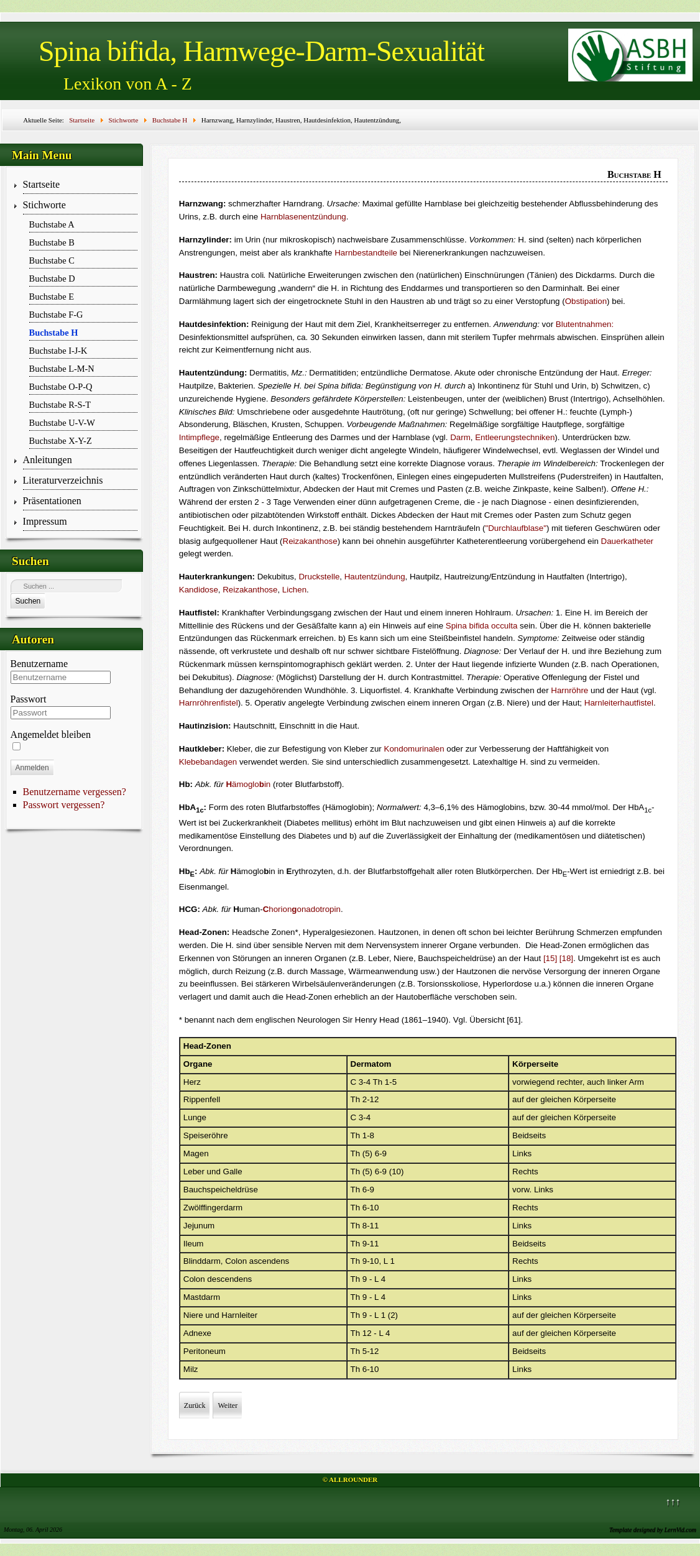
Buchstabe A (52, 224)
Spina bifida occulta (482, 625)
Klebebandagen (208, 761)
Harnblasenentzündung (303, 216)
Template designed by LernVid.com (652, 1529)
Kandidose (198, 589)
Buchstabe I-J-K (58, 351)
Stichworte (44, 205)
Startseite (41, 184)
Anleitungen (47, 459)
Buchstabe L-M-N (61, 369)
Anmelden (32, 767)
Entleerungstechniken (515, 437)
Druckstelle (318, 576)
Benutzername (39, 663)
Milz (190, 1369)
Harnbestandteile (365, 252)
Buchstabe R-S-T (60, 405)
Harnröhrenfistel (208, 702)
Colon (236, 1261)
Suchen (28, 601)
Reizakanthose (310, 541)
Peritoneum (204, 1351)
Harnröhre (569, 690)
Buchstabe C (52, 260)
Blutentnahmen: (585, 324)
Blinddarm (202, 1261)
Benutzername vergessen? (74, 791)
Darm (460, 437)
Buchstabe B (52, 242)
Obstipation (586, 301)
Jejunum (198, 1225)
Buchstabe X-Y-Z (60, 441)
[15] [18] (558, 958)
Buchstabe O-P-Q (61, 387)
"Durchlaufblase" (516, 528)
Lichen (294, 589)
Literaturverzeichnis (63, 480)
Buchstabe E (51, 297)
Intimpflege (199, 437)
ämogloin (248, 784)
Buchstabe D (52, 278)
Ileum (193, 1243)
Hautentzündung (374, 576)
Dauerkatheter (627, 541)
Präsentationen (52, 500)
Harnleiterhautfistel (618, 702)
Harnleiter (239, 1315)
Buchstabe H (53, 333)
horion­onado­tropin (302, 909)
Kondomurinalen (414, 748)
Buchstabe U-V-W (62, 423)
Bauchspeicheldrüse (220, 1189)
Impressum (45, 521)
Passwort (29, 699)
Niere (193, 1315)
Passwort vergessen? (64, 804)
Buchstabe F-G (56, 315)
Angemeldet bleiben (51, 734)
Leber (194, 1171)
